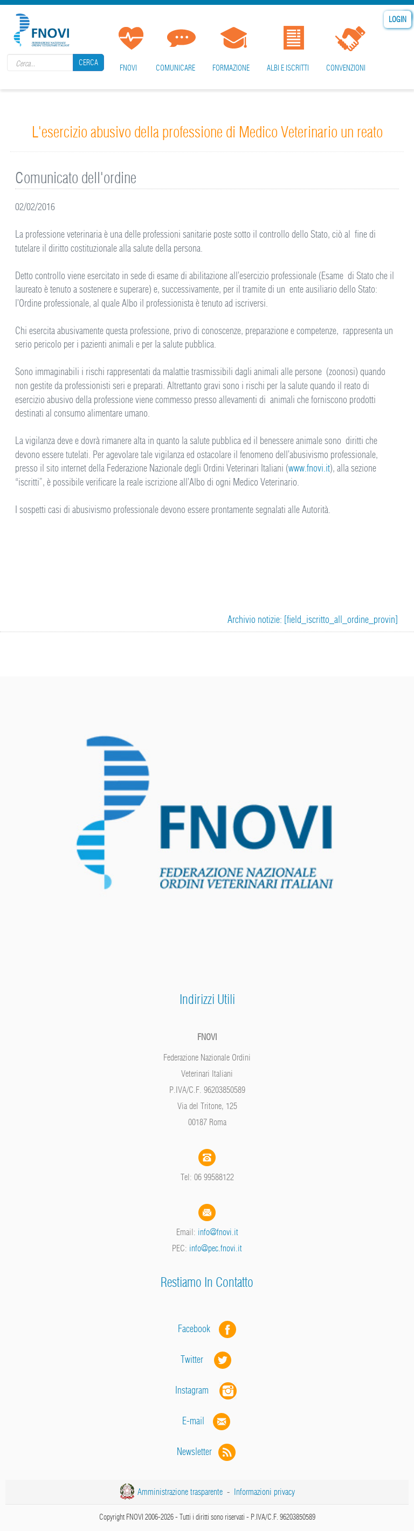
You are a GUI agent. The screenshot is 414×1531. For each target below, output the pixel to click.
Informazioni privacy (264, 1491)
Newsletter (207, 1451)
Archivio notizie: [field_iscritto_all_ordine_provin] (312, 619)
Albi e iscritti (288, 68)
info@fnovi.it (218, 1232)
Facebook (197, 1328)
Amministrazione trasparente (180, 1491)
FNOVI (128, 68)
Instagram (207, 1390)
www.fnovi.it (309, 468)
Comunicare (175, 68)
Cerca (88, 62)
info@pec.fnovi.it (215, 1248)
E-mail (193, 1421)
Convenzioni (345, 68)
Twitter (207, 1359)
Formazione (231, 68)
